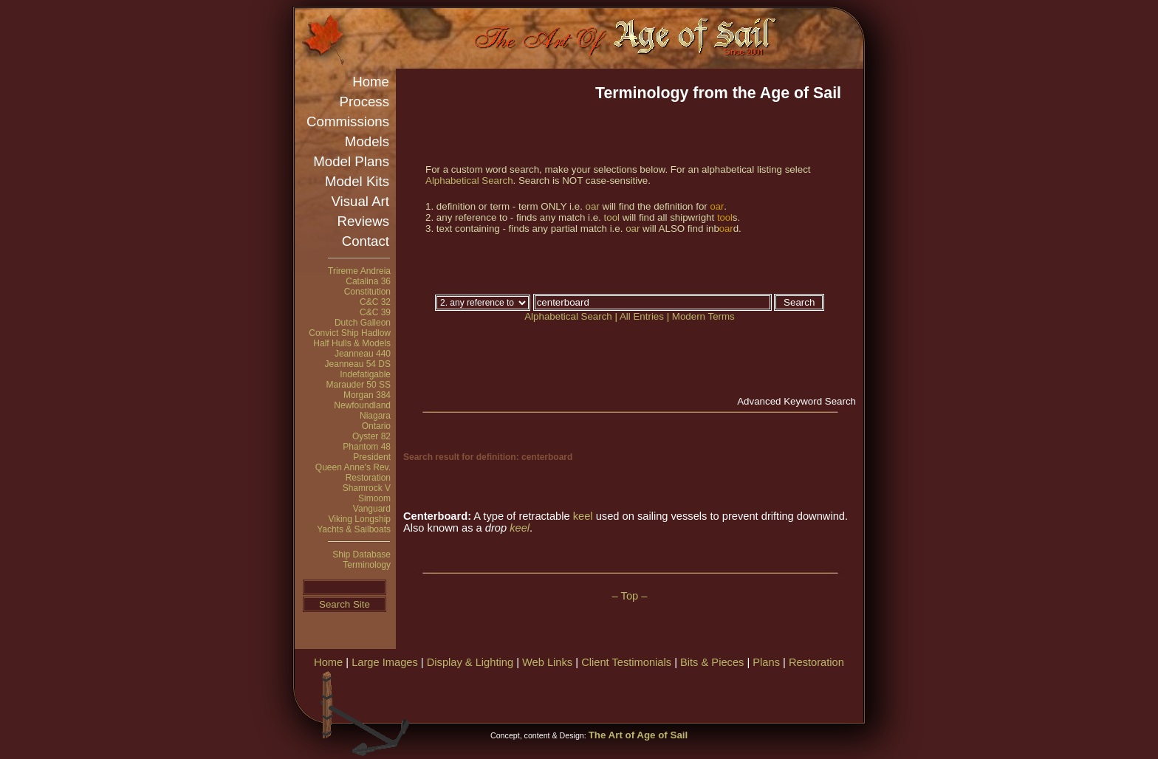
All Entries (642, 316)
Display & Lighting (470, 662)
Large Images (385, 662)
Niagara (375, 416)
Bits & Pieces (712, 662)
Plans (766, 662)
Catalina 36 (368, 281)
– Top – (630, 596)
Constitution (367, 291)
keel (583, 516)
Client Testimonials (626, 662)
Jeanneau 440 (363, 353)
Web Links (547, 662)
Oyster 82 (371, 436)
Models (367, 141)
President (372, 457)
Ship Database (361, 554)
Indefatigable (365, 374)
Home (370, 81)
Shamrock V (367, 488)
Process (364, 101)
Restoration (368, 478)
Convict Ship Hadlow (350, 333)
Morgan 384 (367, 395)
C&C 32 (375, 302)
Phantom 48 (367, 447)
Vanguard (372, 509)
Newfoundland (362, 405)
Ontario (376, 426)
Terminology (367, 565)
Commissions (347, 121)
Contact (365, 241)
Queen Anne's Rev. (353, 467)
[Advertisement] (689, 694)
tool (612, 217)
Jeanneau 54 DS (358, 364)
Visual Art (360, 201)
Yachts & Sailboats (354, 529)
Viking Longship (359, 519)
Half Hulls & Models (352, 343)
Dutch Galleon (363, 322)
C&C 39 (375, 312)
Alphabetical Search (469, 180)
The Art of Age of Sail (638, 735)
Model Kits (357, 181)
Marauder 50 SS (358, 385)
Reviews (364, 221)
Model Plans (351, 161)
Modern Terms (703, 316)
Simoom (374, 498)
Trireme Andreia (359, 271)
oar (593, 206)
